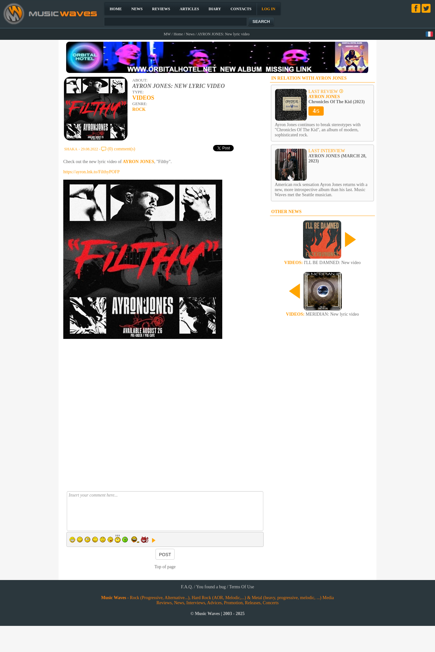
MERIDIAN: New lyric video (322, 314)
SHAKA (70, 149)
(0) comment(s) (121, 149)
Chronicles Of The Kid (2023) (336, 99)
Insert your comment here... (165, 511)
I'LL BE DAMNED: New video (322, 262)
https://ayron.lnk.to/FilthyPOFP (91, 171)
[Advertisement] (124, 390)
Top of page (165, 566)
